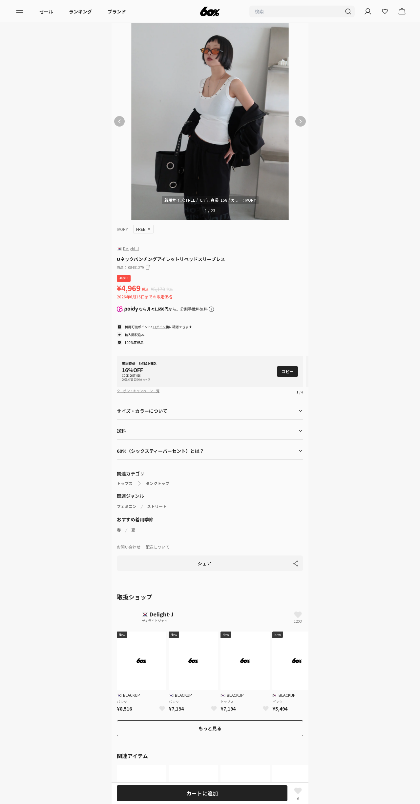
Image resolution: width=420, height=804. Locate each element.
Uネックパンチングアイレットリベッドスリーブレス (229, 599)
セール (46, 11)
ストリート (157, 506)
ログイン (159, 326)
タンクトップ (157, 483)
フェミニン (126, 506)
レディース (37, 624)
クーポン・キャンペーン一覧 (138, 390)
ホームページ (126, 599)
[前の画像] (119, 121)
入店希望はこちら (44, 759)
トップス (125, 483)
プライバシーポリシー (49, 700)
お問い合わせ (128, 547)
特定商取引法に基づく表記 (53, 735)
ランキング (80, 11)
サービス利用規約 (44, 712)
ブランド (117, 11)
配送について (157, 547)
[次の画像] (300, 121)
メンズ (33, 636)
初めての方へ (40, 688)
